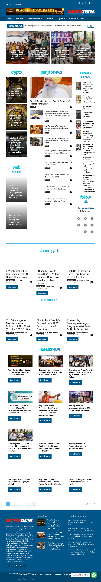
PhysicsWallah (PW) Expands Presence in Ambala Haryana (77, 446)
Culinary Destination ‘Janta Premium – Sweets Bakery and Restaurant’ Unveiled (89, 102)
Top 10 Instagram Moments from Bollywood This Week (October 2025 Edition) (18, 325)
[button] (92, 19)
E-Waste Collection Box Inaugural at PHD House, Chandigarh (18, 274)
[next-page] (35, 504)
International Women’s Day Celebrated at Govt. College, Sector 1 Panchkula (88, 88)
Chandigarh (10, 280)
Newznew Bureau (52, 286)
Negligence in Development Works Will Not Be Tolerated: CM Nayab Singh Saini (89, 150)
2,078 (29, 504)
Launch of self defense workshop (88, 115)
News (47, 121)
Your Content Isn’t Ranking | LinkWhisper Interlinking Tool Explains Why (20, 372)
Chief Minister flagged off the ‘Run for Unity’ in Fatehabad (88, 124)
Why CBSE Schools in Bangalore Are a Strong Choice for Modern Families (50, 481)
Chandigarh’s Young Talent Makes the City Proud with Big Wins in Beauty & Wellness (80, 373)
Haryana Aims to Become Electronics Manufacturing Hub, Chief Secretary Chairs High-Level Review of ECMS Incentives (89, 183)
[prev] (89, 26)
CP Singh (19, 280)
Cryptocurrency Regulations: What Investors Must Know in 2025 (15, 93)
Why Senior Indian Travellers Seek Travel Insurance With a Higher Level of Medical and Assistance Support (49, 410)
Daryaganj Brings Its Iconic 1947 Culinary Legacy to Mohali (20, 481)
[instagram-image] (79, 218)
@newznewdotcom (86, 208)
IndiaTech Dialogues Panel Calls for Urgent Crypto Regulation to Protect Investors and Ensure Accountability (16, 145)
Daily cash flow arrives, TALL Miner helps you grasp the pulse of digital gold (15, 120)
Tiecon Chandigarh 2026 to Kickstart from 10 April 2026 (80, 481)
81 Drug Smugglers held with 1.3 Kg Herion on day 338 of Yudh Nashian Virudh (56, 141)
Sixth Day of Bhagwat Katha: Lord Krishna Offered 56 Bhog (79, 274)
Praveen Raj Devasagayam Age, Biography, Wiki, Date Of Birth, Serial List (78, 325)
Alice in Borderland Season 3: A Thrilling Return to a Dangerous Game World (15, 191)
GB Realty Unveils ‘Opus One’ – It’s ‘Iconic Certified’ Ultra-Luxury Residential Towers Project (49, 277)
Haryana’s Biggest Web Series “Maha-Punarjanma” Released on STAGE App (88, 136)
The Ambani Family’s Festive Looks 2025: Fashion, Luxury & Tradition (48, 325)
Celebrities (10, 332)
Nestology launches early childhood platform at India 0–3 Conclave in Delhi (50, 372)
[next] (92, 26)
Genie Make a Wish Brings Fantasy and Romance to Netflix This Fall (15, 220)
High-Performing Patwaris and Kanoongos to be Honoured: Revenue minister (57, 128)
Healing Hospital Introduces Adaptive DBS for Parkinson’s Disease (79, 408)
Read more (12, 287)
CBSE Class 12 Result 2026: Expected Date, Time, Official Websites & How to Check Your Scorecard (81, 544)
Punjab (33, 107)
